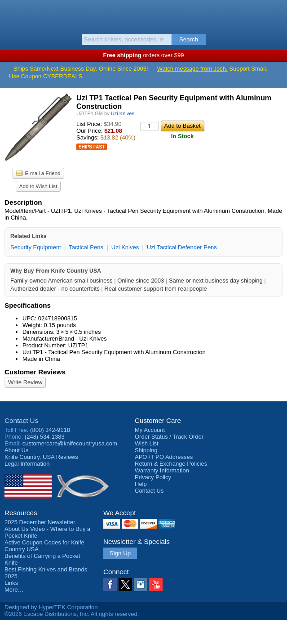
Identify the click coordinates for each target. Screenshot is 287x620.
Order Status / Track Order (169, 436)
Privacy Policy (153, 477)
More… (14, 589)
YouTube (156, 584)
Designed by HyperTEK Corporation (50, 607)
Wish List (147, 443)
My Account (150, 430)
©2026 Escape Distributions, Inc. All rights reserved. (71, 614)
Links (11, 583)
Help (141, 484)
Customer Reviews (35, 372)
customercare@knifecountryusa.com (69, 443)
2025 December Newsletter (39, 522)
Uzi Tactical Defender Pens (182, 247)
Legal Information (26, 463)
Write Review (25, 382)
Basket (275, 14)
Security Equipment (35, 247)
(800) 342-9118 (50, 430)
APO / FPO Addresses (164, 457)
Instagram (140, 584)
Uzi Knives (125, 247)
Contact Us (21, 420)
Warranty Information (162, 470)
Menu (11, 14)
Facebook (110, 584)
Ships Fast (92, 146)
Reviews (41, 457)
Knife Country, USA (143, 15)
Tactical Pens (86, 247)
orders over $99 (143, 55)
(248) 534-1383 (45, 436)
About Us (16, 450)
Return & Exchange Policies (171, 463)
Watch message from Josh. (192, 68)
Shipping (146, 450)
